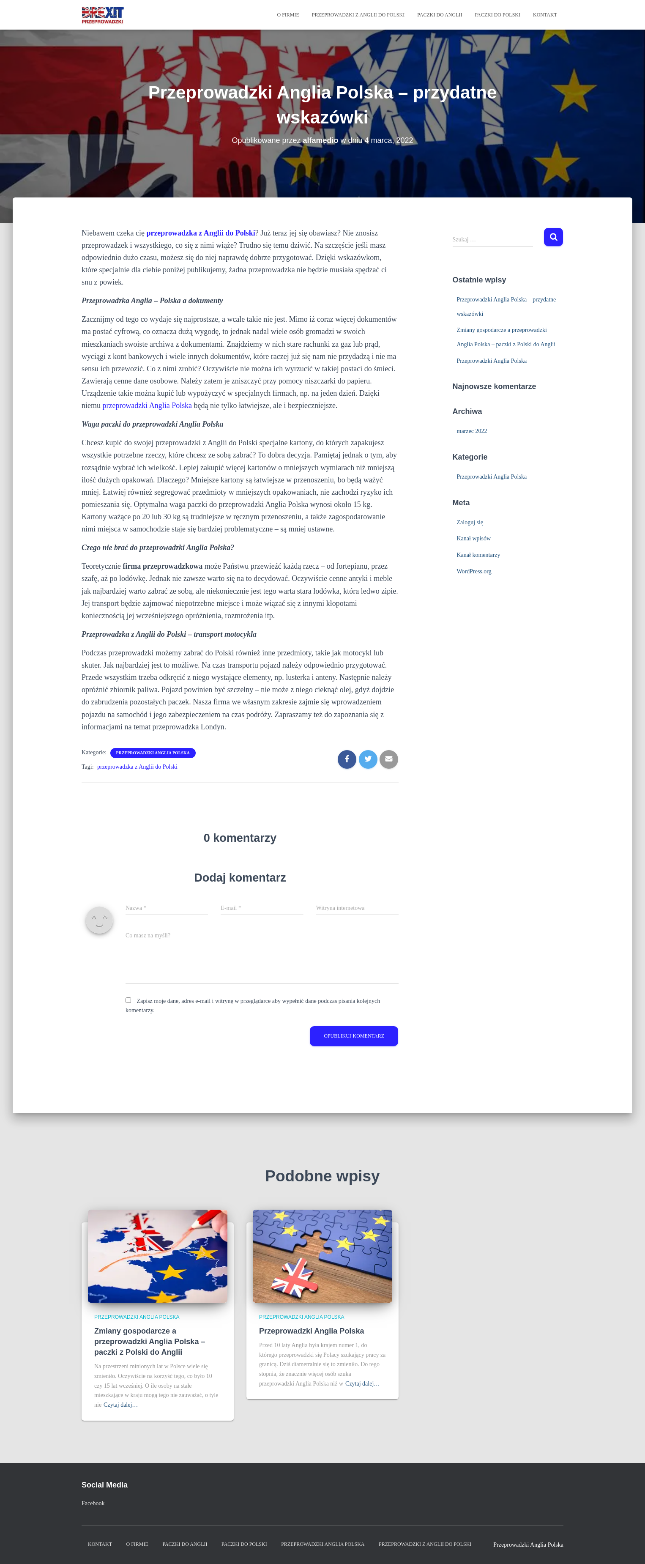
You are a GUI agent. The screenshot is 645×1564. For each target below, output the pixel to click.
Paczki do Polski (497, 15)
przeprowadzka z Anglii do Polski (137, 767)
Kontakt (545, 15)
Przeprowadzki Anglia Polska (153, 753)
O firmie (288, 15)
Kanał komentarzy (478, 555)
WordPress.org (474, 571)
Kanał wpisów (474, 538)
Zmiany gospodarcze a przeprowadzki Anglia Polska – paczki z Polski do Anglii (149, 1341)
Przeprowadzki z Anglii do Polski (358, 15)
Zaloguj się (470, 522)
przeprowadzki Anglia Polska (147, 405)
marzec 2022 (472, 431)
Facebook (93, 1503)
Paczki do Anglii (439, 15)
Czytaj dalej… (121, 1405)
